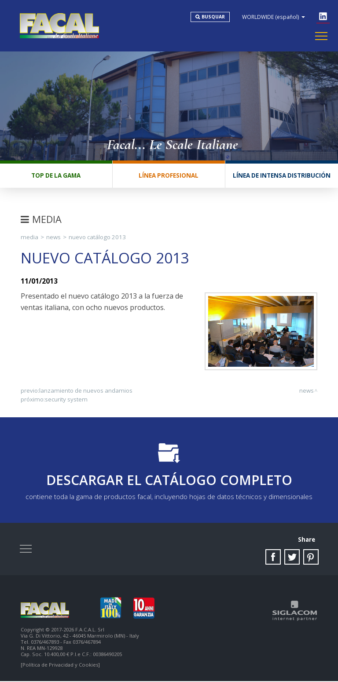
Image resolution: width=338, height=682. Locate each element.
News (53, 237)
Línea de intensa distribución (282, 176)
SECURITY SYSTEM (66, 400)
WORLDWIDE (273, 16)
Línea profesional (168, 176)
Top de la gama (56, 176)
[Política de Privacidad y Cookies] (60, 665)
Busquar (213, 17)
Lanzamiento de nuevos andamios (85, 391)
